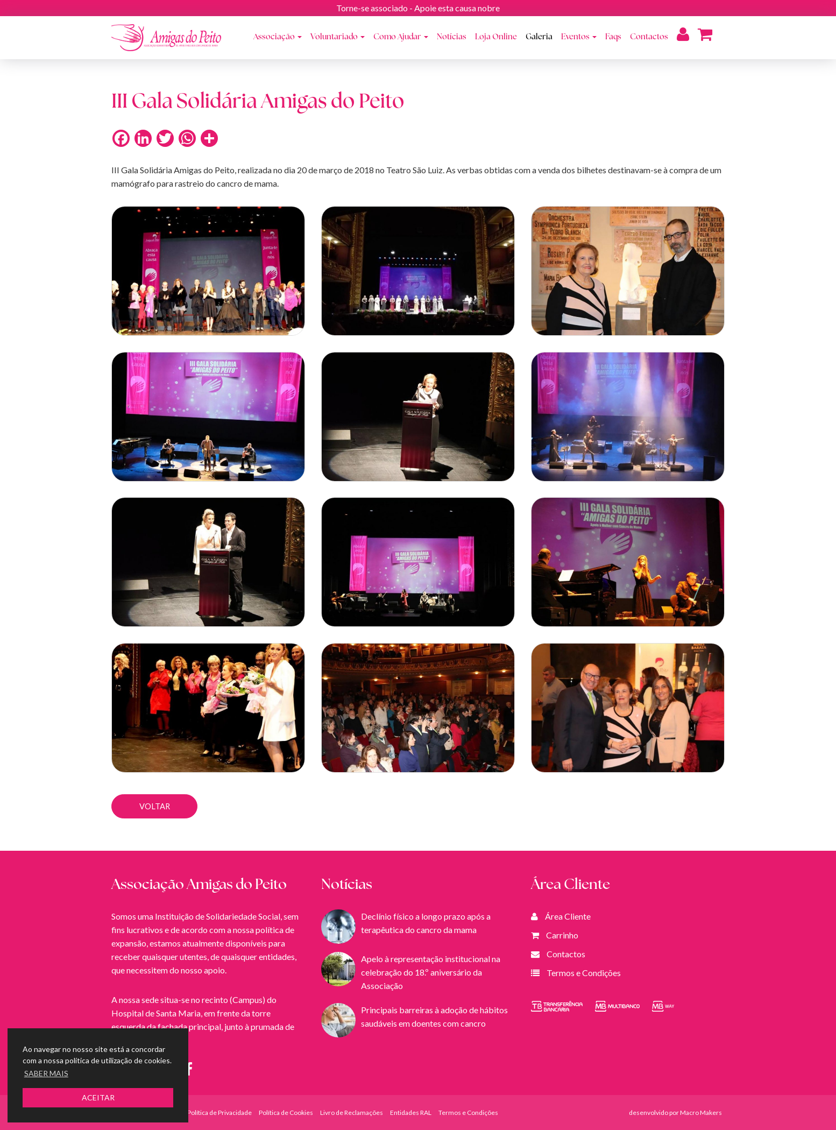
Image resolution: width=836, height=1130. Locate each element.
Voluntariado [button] (337, 37)
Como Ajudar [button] (400, 37)
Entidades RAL (410, 1112)
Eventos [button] (579, 37)
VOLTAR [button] (154, 806)
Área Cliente (568, 916)
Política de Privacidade (219, 1112)
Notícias (451, 37)
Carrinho (562, 935)
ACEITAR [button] (98, 1097)
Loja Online (496, 37)
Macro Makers (701, 1112)
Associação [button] (277, 37)
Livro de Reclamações (351, 1112)
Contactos (649, 37)
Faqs (613, 37)
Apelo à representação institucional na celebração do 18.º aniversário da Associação (430, 972)
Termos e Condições (584, 972)
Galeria (539, 37)
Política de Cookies (286, 1112)
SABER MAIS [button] (46, 1073)
